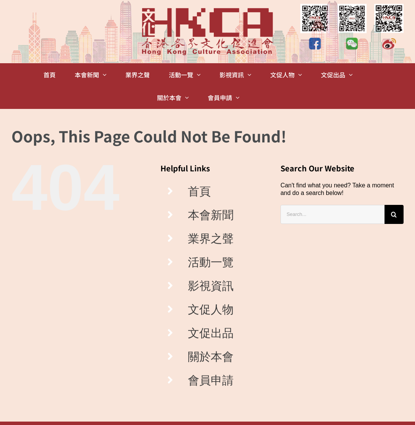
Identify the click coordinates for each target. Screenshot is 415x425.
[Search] (394, 214)
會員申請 (211, 380)
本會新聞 (211, 215)
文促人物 (211, 309)
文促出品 (211, 333)
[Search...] (332, 214)
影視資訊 (211, 286)
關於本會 (211, 356)
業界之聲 (211, 238)
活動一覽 (211, 262)
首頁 (199, 191)
